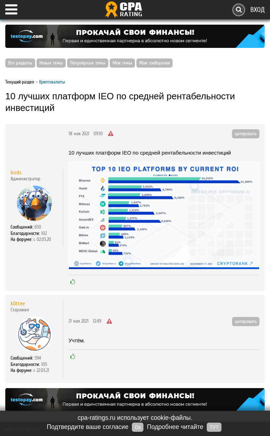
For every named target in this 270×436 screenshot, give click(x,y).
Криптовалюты (52, 82)
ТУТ (214, 427)
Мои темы (122, 63)
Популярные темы (87, 63)
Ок (138, 427)
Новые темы (51, 63)
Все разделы (20, 63)
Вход (257, 10)
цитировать (246, 134)
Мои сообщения (154, 63)
